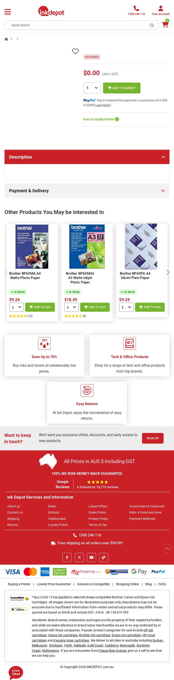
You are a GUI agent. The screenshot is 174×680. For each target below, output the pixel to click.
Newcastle (127, 645)
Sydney (157, 640)
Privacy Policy (98, 519)
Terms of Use (98, 525)
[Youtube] (91, 557)
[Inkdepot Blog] (103, 557)
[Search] (152, 25)
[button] (167, 272)
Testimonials (57, 519)
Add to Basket (122, 88)
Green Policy (97, 512)
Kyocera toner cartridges (71, 640)
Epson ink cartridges (126, 635)
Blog (148, 584)
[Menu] (8, 12)
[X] (79, 557)
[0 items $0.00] (165, 24)
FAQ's (162, 584)
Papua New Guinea (112, 650)
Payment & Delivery (29, 190)
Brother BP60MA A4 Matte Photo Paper (25, 275)
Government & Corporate (146, 506)
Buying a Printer (19, 584)
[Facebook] (67, 557)
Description (20, 157)
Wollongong (50, 650)
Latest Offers (98, 506)
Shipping (13, 519)
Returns (12, 525)
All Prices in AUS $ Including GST (99, 461)
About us (13, 506)
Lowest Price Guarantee (54, 584)
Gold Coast (95, 645)
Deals (52, 506)
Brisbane (55, 645)
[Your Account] (160, 12)
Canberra (111, 645)
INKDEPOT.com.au (100, 667)
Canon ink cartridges (63, 635)
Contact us (15, 512)
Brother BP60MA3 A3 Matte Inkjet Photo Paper (80, 277)
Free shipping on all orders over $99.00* (87, 543)
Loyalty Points (58, 525)
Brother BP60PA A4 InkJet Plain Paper (135, 275)
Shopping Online (127, 584)
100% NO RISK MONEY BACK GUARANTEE (87, 473)
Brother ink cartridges (94, 635)
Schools (53, 512)
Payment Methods (142, 519)
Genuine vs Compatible (93, 584)
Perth (68, 645)
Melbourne (39, 645)
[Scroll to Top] (167, 548)
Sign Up (153, 438)
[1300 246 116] (136, 12)
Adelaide (80, 645)
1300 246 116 (87, 535)
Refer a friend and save (145, 512)
